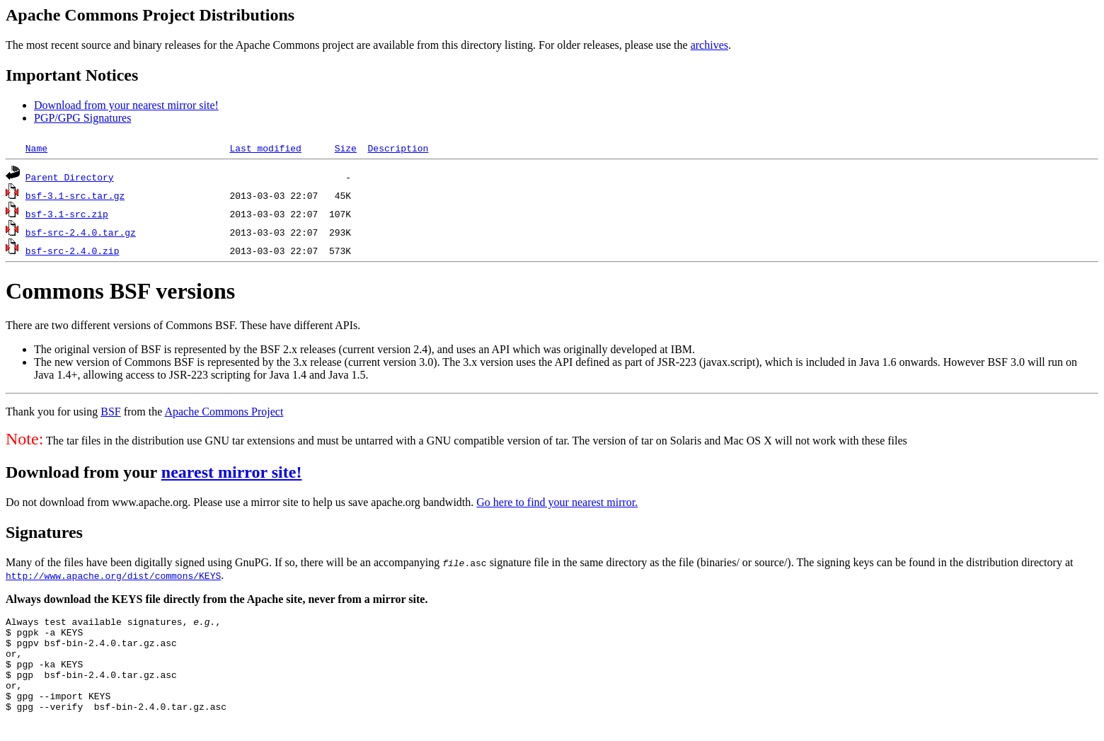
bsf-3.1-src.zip (66, 213)
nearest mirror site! (231, 472)
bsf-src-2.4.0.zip (72, 250)
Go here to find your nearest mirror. (557, 502)
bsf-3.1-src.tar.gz (75, 195)
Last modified (265, 148)
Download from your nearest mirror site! (126, 105)
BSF (110, 412)
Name (36, 148)
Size (346, 148)
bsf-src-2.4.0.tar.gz (80, 232)
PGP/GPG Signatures (82, 118)
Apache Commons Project (223, 412)
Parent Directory (69, 177)
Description (397, 148)
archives (709, 45)
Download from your (83, 472)
